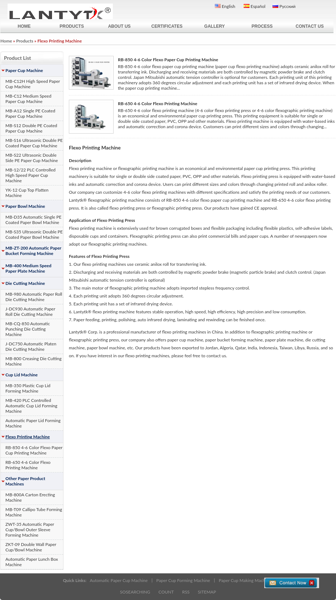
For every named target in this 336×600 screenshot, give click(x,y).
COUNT (166, 592)
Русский (284, 6)
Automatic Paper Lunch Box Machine (31, 561)
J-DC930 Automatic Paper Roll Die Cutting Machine (30, 311)
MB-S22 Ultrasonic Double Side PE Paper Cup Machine (31, 157)
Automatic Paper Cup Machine (119, 580)
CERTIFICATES (166, 26)
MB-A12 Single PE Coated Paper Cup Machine (30, 113)
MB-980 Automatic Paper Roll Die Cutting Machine (33, 296)
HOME (24, 26)
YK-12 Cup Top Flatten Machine (26, 192)
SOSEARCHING (135, 592)
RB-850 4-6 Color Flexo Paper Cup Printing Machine (33, 450)
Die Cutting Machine (25, 283)
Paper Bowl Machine (25, 206)
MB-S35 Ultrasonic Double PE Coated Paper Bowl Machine (34, 234)
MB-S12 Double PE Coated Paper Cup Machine (31, 128)
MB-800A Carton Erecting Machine (30, 497)
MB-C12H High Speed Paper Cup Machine (32, 84)
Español (254, 6)
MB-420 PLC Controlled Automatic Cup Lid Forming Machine (31, 406)
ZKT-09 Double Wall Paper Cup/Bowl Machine (30, 547)
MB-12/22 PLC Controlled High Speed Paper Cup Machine (30, 175)
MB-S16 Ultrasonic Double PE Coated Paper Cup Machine (34, 143)
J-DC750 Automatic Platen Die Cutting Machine (30, 346)
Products (25, 41)
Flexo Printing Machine (27, 436)
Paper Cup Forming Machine (183, 580)
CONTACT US (310, 26)
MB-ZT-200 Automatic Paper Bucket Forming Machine (33, 250)
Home (6, 41)
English (225, 6)
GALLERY (214, 26)
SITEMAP (207, 592)
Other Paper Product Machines (25, 481)
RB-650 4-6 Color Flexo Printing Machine (27, 465)
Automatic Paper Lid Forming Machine (33, 423)
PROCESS (262, 26)
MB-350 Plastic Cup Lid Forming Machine (27, 388)
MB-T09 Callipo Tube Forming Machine (33, 512)
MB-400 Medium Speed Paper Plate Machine (28, 268)
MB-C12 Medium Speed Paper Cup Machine (28, 98)
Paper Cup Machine (24, 70)
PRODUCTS (71, 26)
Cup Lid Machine (21, 374)
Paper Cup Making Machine (245, 580)
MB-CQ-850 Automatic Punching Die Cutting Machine (27, 329)
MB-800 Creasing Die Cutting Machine (33, 361)
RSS (186, 592)
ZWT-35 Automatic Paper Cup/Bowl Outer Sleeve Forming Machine (29, 529)
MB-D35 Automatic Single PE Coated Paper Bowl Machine (33, 219)
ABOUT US (119, 26)
